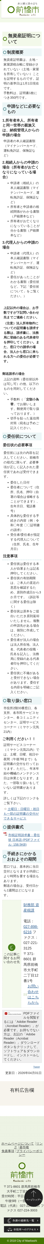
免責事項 (8, 1151)
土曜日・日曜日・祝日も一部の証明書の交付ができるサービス (21, 813)
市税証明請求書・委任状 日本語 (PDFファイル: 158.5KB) (24, 839)
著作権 (24, 1147)
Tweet (36, 1066)
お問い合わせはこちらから (33, 994)
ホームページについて (17, 1143)
